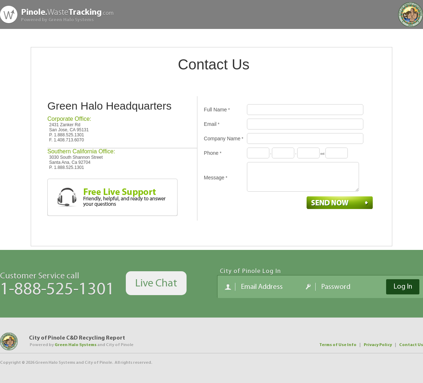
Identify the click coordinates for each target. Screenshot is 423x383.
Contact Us (411, 345)
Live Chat (156, 283)
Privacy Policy (378, 345)
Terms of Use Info (337, 345)
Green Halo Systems (76, 345)
